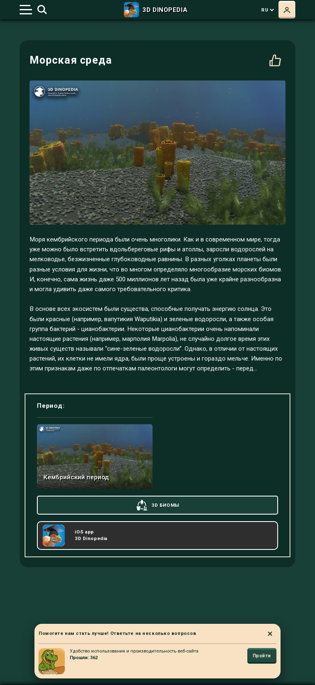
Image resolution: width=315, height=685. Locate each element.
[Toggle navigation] (26, 9)
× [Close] (270, 633)
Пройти (262, 655)
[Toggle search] (42, 10)
